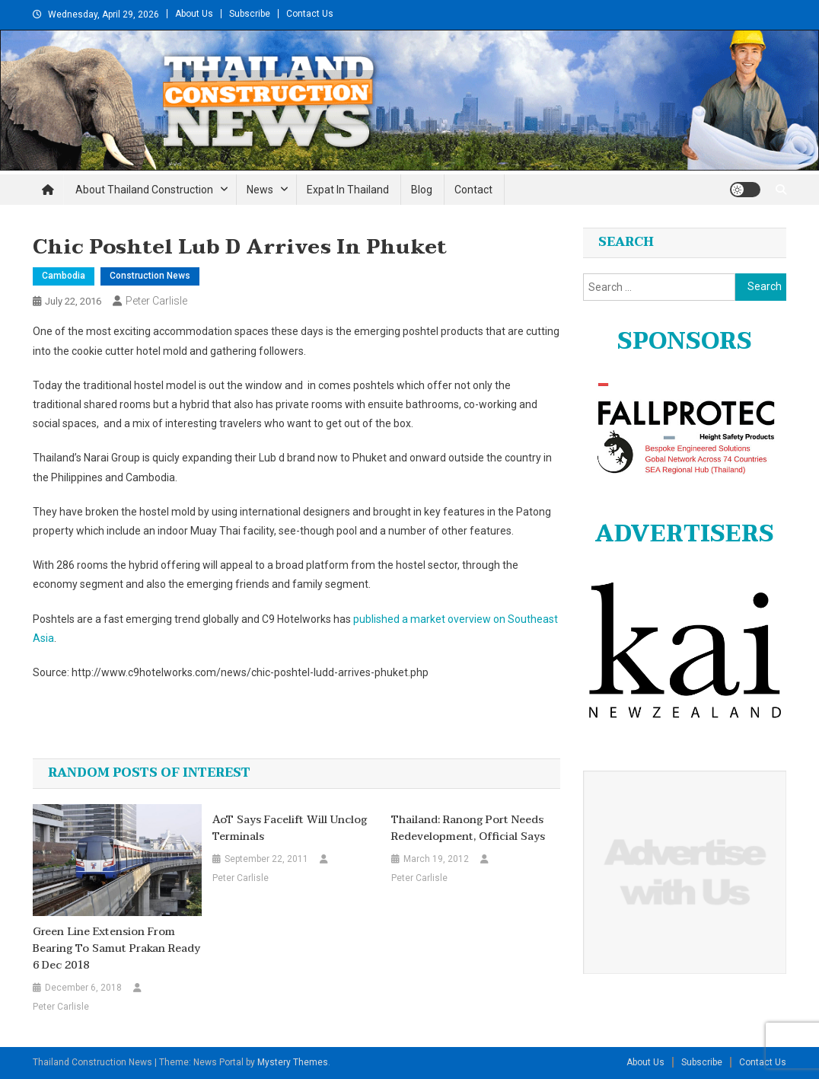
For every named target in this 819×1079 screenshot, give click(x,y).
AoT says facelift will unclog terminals (289, 828)
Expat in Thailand (348, 190)
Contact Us (309, 13)
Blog (421, 190)
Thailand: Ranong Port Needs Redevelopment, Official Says (468, 828)
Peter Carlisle (156, 301)
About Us (194, 13)
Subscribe (249, 13)
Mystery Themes (292, 1062)
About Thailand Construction (144, 190)
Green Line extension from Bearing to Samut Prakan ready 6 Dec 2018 (116, 949)
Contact (473, 190)
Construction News (150, 275)
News (260, 190)
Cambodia (63, 275)
